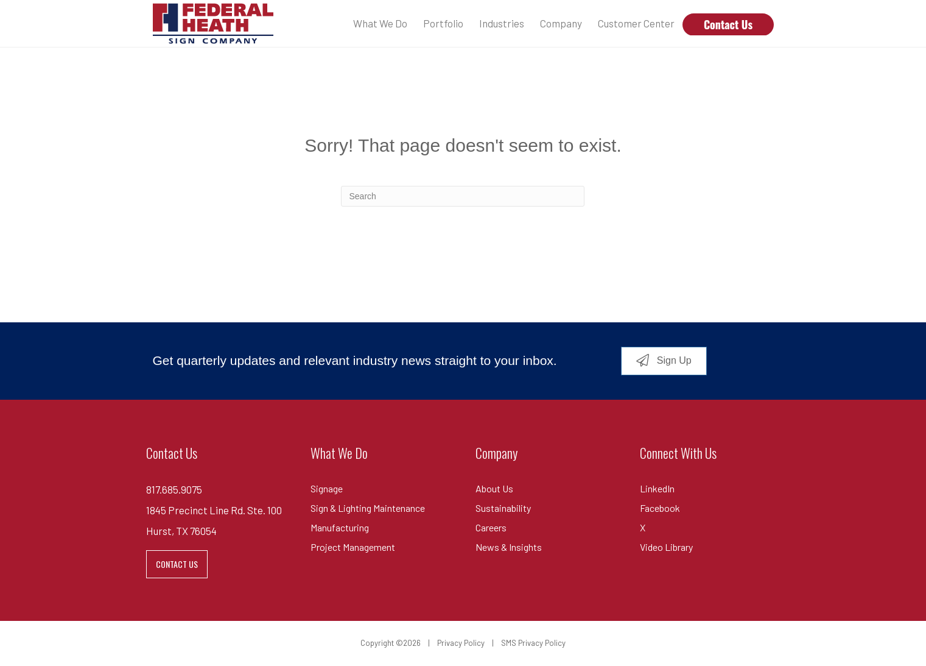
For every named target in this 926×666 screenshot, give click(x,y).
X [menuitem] (642, 527)
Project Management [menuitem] (352, 547)
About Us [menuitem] (494, 488)
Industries (501, 23)
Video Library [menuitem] (666, 547)
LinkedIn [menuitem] (657, 488)
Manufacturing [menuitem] (339, 527)
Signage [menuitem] (326, 488)
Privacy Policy (461, 643)
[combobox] (462, 196)
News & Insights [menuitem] (508, 547)
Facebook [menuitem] (660, 508)
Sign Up (672, 360)
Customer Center (636, 23)
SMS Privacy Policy (533, 643)
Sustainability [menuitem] (503, 508)
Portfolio (443, 23)
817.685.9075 (174, 489)
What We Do (380, 23)
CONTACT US (177, 564)
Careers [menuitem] (491, 527)
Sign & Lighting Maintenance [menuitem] (367, 508)
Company (561, 23)
